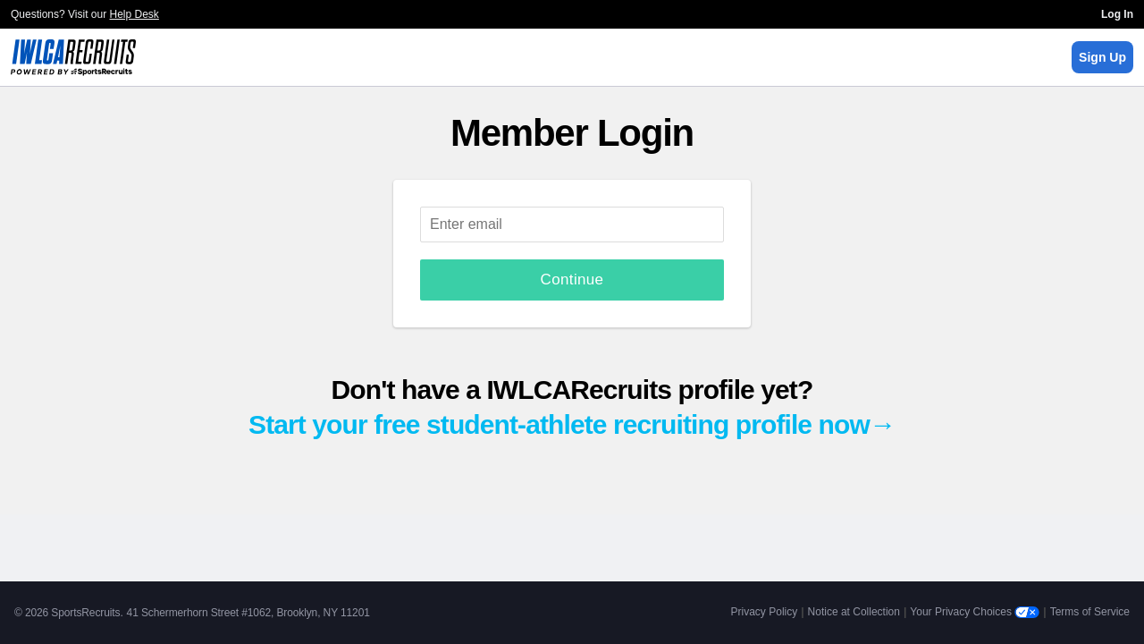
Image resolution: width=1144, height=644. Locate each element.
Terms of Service (1090, 612)
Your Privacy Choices (974, 612)
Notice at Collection (854, 612)
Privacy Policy (764, 612)
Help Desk (134, 14)
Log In (1117, 14)
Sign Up (1102, 57)
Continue (572, 279)
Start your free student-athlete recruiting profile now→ (572, 424)
